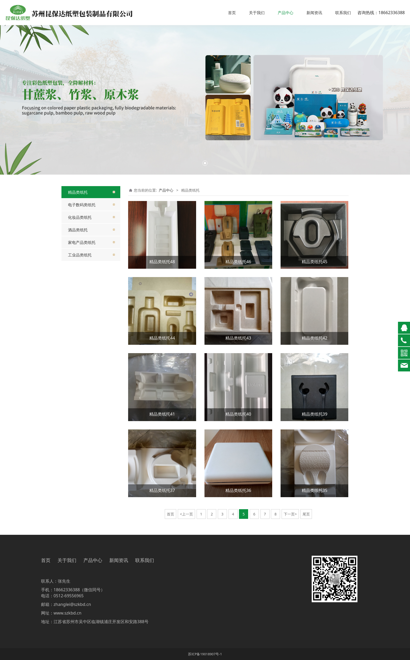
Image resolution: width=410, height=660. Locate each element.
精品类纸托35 (314, 490)
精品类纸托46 (238, 262)
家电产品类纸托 (81, 242)
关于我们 (257, 12)
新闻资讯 (314, 12)
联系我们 (343, 12)
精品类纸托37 (162, 490)
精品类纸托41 (162, 414)
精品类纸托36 (238, 490)
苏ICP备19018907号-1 (205, 654)
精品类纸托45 (314, 262)
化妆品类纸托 (80, 217)
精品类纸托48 (162, 262)
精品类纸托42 (314, 338)
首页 (232, 12)
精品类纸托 (78, 192)
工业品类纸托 (80, 254)
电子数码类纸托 (81, 204)
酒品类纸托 (78, 229)
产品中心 (285, 12)
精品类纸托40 (238, 414)
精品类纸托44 (162, 338)
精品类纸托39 (314, 414)
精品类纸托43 (238, 338)
